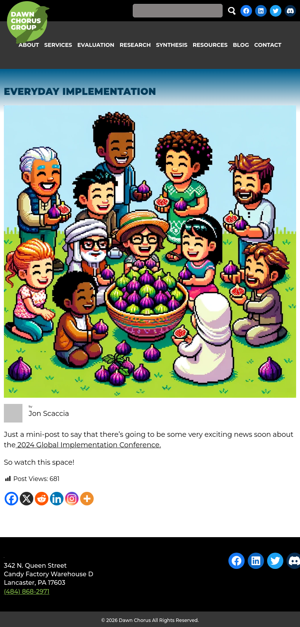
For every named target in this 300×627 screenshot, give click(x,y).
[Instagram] (72, 498)
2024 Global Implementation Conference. (88, 445)
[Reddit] (41, 498)
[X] (26, 498)
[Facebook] (11, 498)
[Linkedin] (56, 498)
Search (231, 10)
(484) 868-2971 (27, 591)
